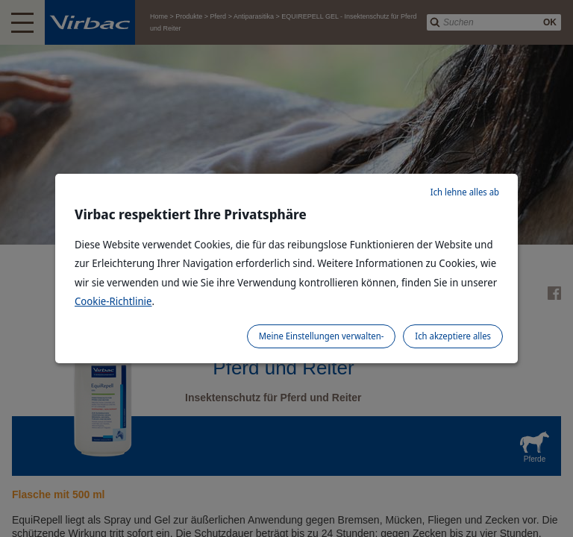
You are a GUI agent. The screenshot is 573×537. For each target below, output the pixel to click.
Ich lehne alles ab (464, 192)
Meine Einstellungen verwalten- (321, 336)
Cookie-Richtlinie (113, 301)
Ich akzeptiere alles (453, 336)
